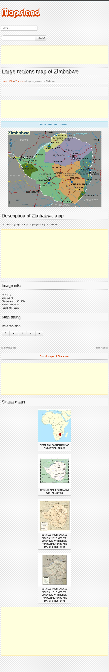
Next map (100, 348)
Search (41, 38)
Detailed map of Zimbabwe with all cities (54, 491)
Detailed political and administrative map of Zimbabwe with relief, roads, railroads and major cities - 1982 (54, 541)
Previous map (10, 348)
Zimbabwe (20, 81)
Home (4, 81)
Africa (11, 81)
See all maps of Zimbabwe (54, 356)
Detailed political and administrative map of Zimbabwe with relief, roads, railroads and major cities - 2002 (54, 595)
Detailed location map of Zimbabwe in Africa (54, 446)
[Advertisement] (54, 54)
